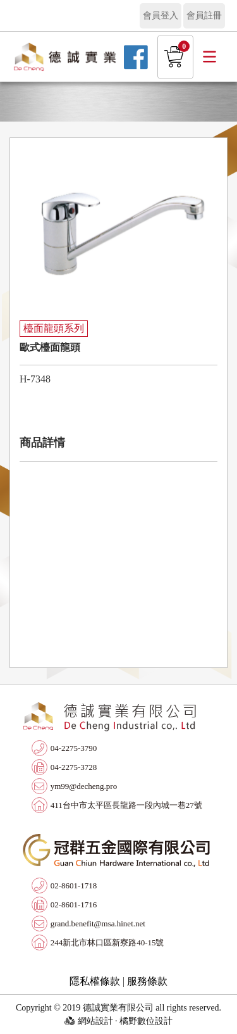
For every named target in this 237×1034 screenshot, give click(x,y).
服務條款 (147, 981)
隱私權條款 (95, 981)
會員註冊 (204, 15)
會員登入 (160, 15)
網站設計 (95, 1021)
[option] (118, 226)
